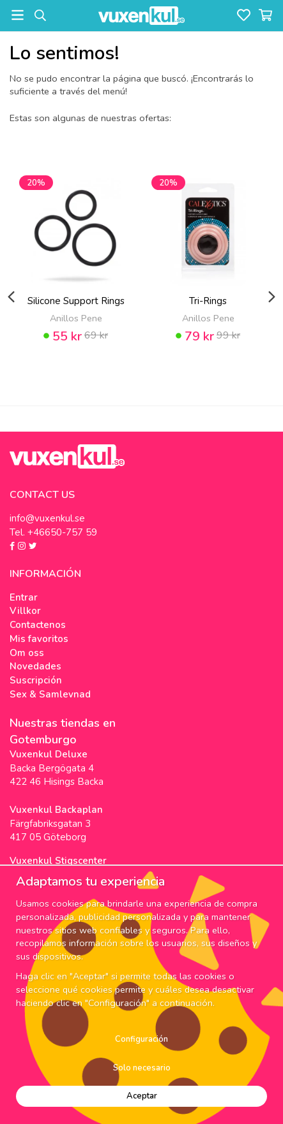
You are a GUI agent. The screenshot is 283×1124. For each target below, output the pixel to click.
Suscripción (36, 680)
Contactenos (38, 624)
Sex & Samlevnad (50, 694)
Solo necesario (142, 1068)
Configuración (141, 1039)
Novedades (35, 666)
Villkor (25, 610)
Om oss (27, 652)
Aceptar (141, 1096)
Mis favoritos (39, 638)
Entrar (24, 597)
